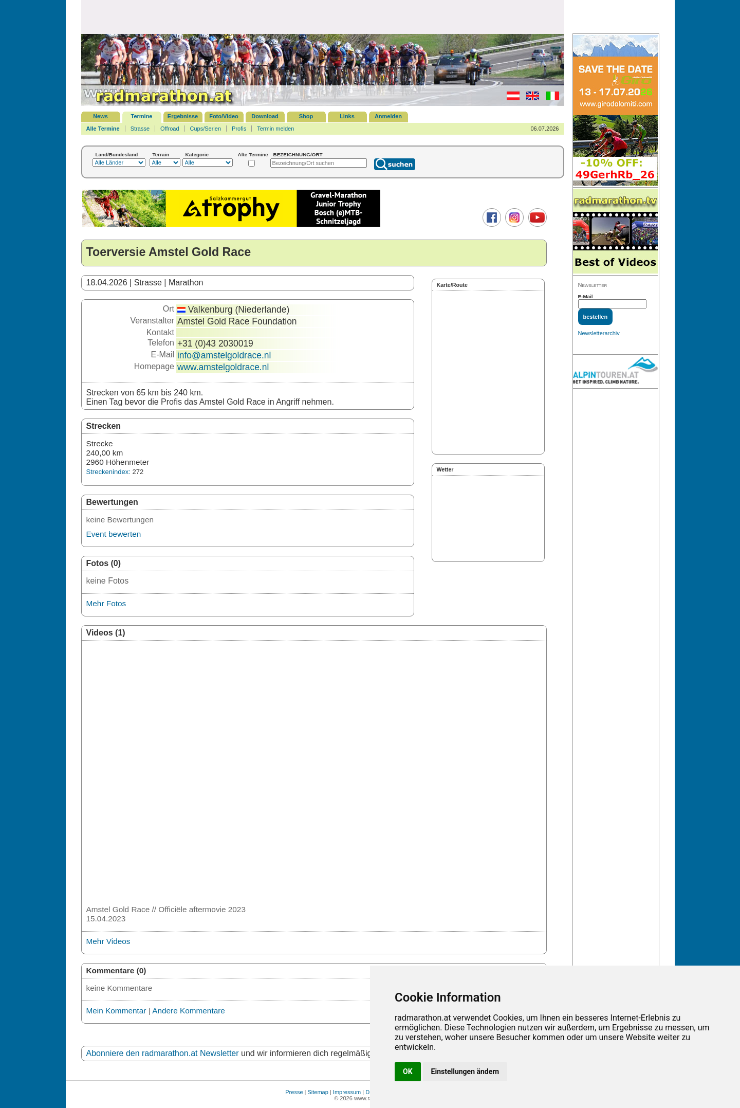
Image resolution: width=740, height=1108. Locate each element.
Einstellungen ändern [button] (465, 1071)
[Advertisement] (322, 16)
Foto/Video (223, 116)
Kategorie (197, 154)
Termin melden (275, 128)
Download (265, 116)
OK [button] (408, 1071)
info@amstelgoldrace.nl (224, 355)
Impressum (347, 1092)
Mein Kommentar (116, 1010)
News (100, 116)
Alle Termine (103, 128)
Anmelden (388, 116)
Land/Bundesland (117, 154)
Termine (142, 116)
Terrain (161, 154)
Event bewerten (113, 534)
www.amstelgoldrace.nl (223, 367)
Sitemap (318, 1092)
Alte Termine (253, 154)
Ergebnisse (183, 116)
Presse (294, 1092)
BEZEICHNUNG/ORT (298, 154)
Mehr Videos (108, 941)
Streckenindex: (108, 472)
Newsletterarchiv (599, 333)
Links (347, 116)
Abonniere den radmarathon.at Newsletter (162, 1053)
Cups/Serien (205, 128)
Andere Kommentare (188, 1010)
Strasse (140, 128)
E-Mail (585, 296)
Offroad (169, 128)
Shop (306, 116)
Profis (239, 128)
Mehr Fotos (106, 603)
